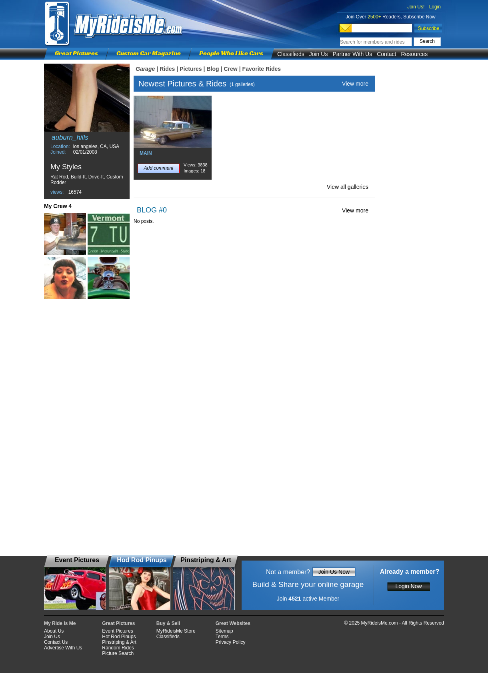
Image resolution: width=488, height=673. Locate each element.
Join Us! (415, 7)
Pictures (191, 69)
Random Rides (118, 648)
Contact (386, 54)
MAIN (146, 153)
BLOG (147, 210)
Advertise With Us (63, 648)
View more (355, 83)
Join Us (318, 54)
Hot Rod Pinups (119, 636)
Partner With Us (352, 54)
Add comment (158, 168)
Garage (145, 69)
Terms (222, 636)
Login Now (408, 586)
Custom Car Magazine (148, 53)
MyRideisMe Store (176, 631)
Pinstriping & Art (119, 642)
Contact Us (56, 642)
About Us (54, 631)
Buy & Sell (168, 623)
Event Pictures (117, 631)
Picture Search (118, 653)
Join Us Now (334, 572)
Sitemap (224, 631)
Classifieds (290, 54)
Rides (167, 69)
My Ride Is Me (60, 623)
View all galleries (347, 187)
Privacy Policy (231, 642)
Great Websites (233, 623)
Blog (212, 69)
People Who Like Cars (231, 53)
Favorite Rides (261, 69)
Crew (230, 69)
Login (435, 7)
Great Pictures (76, 53)
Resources (414, 54)
